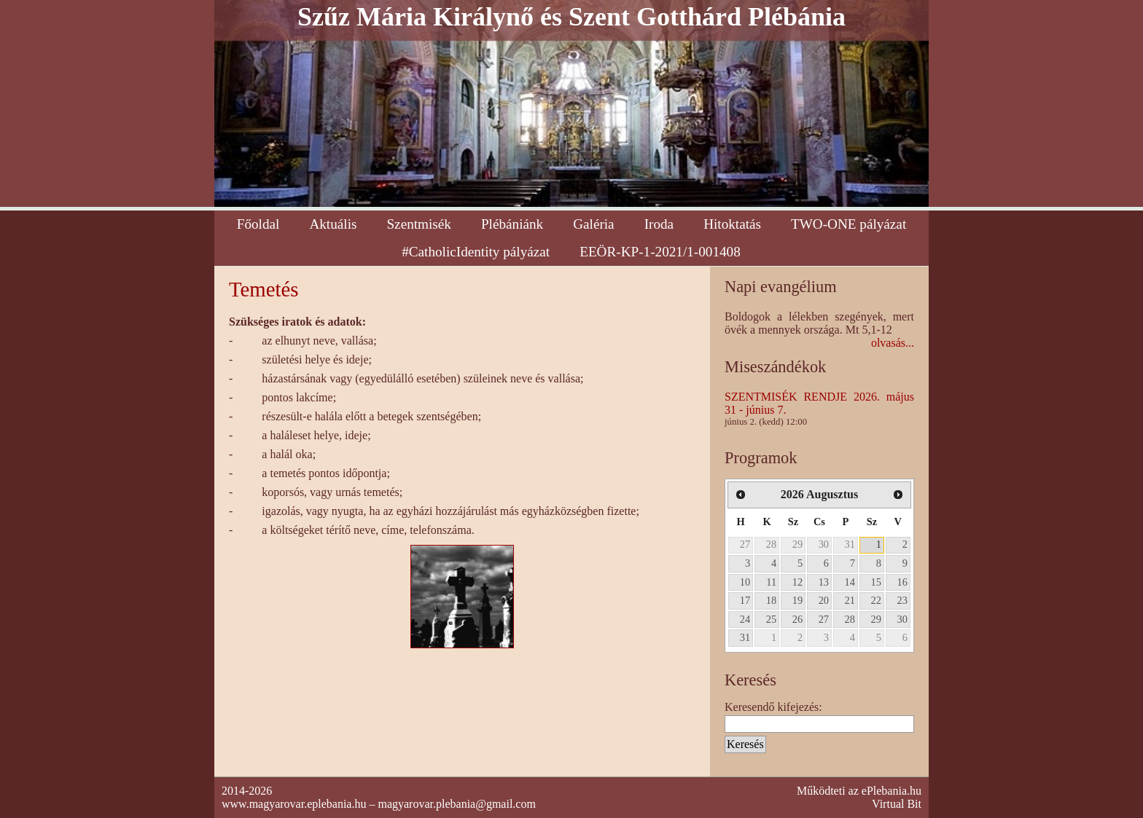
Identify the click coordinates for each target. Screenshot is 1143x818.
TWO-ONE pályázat (848, 224)
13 (824, 582)
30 (824, 544)
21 (850, 600)
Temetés (264, 289)
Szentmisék (418, 224)
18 (771, 600)
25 (771, 619)
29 (797, 544)
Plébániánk (512, 224)
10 (745, 582)
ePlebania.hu (891, 790)
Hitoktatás (732, 224)
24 (745, 619)
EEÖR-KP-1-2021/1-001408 (660, 251)
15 (876, 582)
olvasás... (892, 343)
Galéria (593, 224)
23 (902, 600)
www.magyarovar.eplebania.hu (294, 804)
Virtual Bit (896, 804)
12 (797, 582)
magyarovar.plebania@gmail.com (456, 804)
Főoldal (258, 224)
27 (745, 544)
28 (771, 544)
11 (771, 582)
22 (876, 600)
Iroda (659, 224)
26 (797, 619)
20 (824, 600)
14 (850, 582)
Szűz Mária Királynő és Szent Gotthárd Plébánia (571, 16)
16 (902, 582)
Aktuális (332, 224)
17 (745, 600)
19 (797, 600)
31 (850, 544)
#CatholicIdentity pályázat (476, 251)
